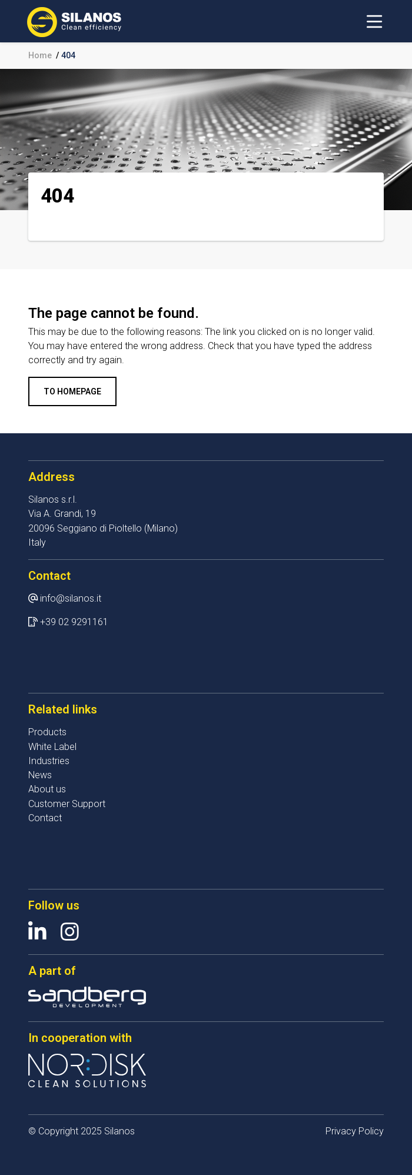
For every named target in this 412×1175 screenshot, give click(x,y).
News (40, 775)
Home (40, 55)
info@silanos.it (70, 598)
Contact (45, 818)
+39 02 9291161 (74, 622)
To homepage (72, 391)
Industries (48, 760)
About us (47, 789)
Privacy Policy (354, 1131)
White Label (52, 746)
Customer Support (66, 803)
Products (47, 732)
